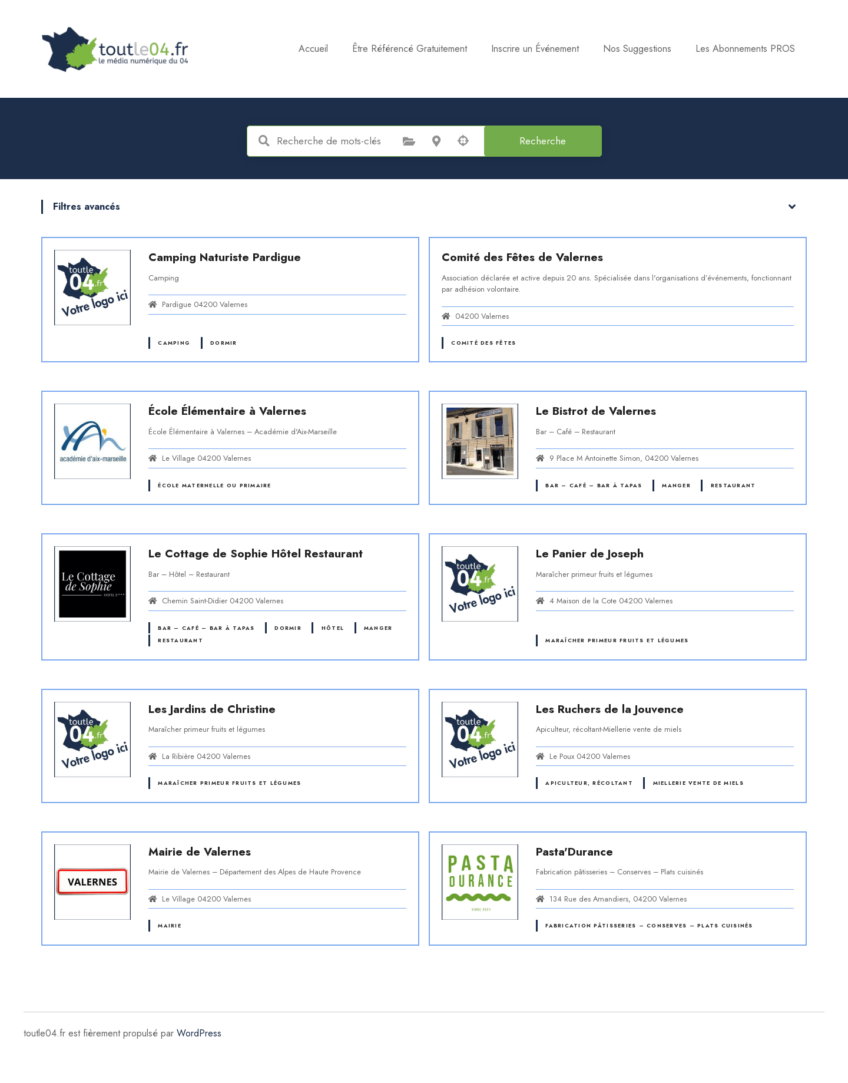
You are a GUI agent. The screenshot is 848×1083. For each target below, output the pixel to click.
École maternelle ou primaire (214, 485)
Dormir (223, 342)
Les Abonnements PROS (745, 48)
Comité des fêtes (483, 342)
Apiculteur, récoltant (588, 783)
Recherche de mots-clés (264, 141)
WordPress (199, 1033)
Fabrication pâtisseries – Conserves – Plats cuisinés (649, 925)
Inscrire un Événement (535, 48)
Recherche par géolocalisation (463, 141)
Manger (676, 485)
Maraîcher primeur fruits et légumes (616, 640)
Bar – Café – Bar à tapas (593, 485)
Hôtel (333, 628)
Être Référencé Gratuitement (409, 48)
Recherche (542, 141)
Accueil (313, 48)
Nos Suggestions (637, 48)
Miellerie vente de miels (698, 783)
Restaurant (733, 485)
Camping (174, 342)
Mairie (169, 925)
